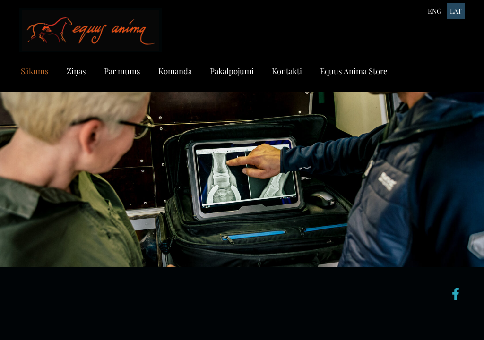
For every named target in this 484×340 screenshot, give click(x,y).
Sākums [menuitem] (35, 71)
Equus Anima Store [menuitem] (353, 71)
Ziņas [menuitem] (76, 71)
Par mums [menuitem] (122, 71)
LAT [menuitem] (456, 11)
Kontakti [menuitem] (287, 71)
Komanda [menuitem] (175, 71)
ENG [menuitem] (434, 11)
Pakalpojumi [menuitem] (232, 71)
